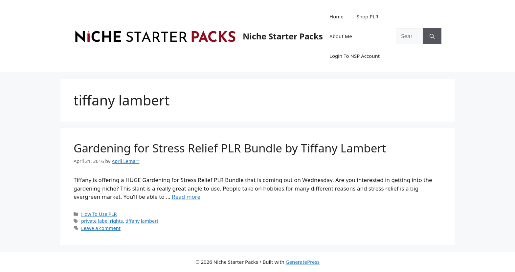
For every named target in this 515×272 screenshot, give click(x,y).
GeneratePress (303, 262)
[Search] (432, 36)
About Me (340, 36)
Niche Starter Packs (283, 36)
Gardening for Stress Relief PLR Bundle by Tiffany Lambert (230, 148)
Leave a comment (101, 228)
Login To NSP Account (354, 56)
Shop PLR (367, 16)
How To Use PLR (99, 214)
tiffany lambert (142, 221)
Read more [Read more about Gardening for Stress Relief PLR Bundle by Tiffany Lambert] (186, 196)
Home (336, 16)
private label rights (102, 221)
